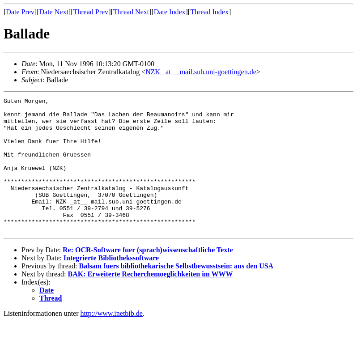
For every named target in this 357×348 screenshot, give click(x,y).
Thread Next (131, 12)
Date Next (53, 12)
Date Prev (20, 12)
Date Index (170, 12)
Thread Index (209, 12)
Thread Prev (90, 12)
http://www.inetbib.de (112, 340)
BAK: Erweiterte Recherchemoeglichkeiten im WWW (150, 301)
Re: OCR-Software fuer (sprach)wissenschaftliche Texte (148, 276)
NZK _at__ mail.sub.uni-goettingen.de (200, 72)
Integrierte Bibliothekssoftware (111, 285)
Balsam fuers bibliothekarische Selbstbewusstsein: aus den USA (176, 293)
